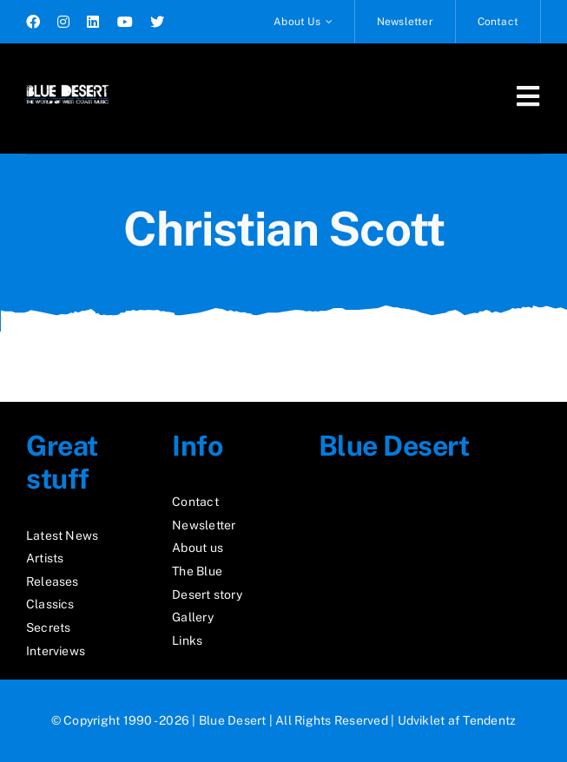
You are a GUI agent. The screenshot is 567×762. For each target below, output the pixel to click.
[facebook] (33, 22)
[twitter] (157, 22)
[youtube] (125, 22)
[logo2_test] (67, 84)
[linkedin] (93, 22)
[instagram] (63, 22)
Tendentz (489, 720)
